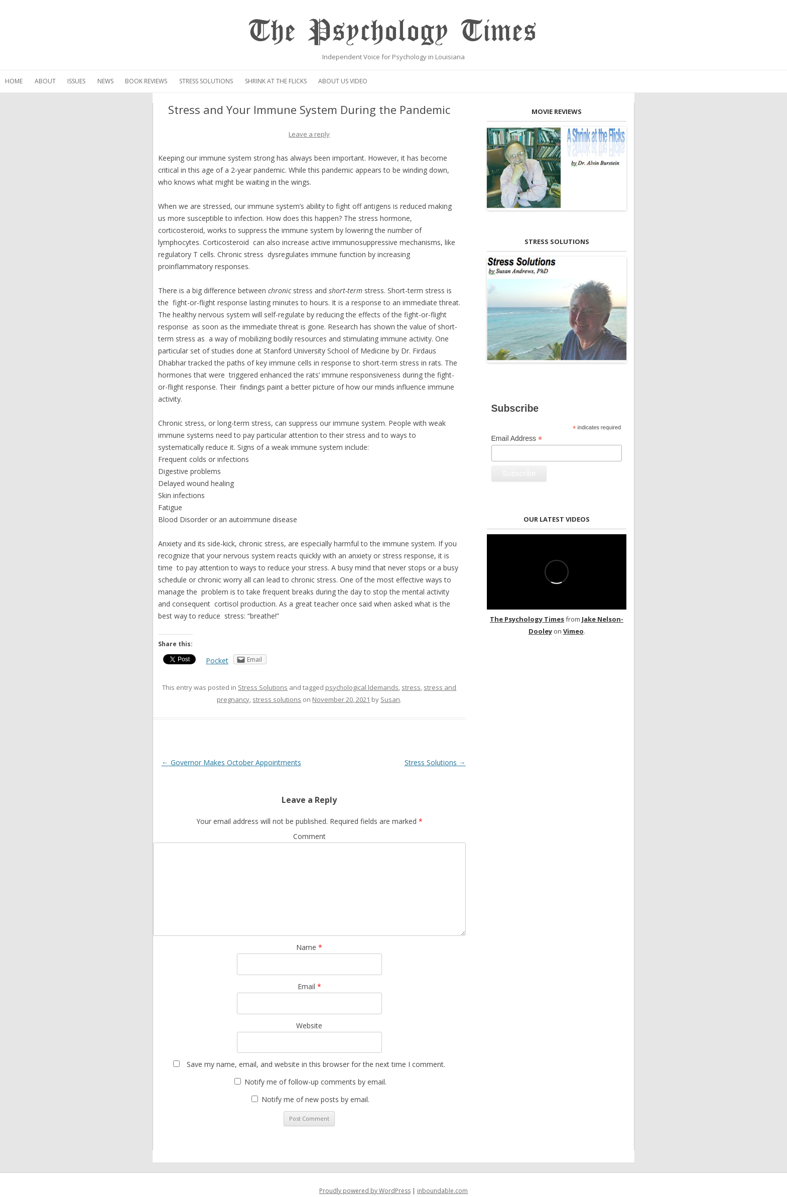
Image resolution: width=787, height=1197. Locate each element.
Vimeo (573, 631)
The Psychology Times (393, 31)
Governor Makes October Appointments (231, 762)
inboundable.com (442, 1190)
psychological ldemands (362, 687)
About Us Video (342, 81)
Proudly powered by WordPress (365, 1190)
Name (309, 947)
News (105, 81)
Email (309, 986)
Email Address (517, 438)
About (45, 81)
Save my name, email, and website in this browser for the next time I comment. (316, 1064)
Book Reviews (146, 81)
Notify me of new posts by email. (315, 1099)
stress (411, 687)
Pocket (217, 660)
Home (14, 81)
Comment (309, 836)
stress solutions (276, 699)
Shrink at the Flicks (276, 81)
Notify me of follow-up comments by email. (315, 1082)
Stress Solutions (206, 81)
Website (309, 1025)
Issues (76, 81)
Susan (390, 699)
